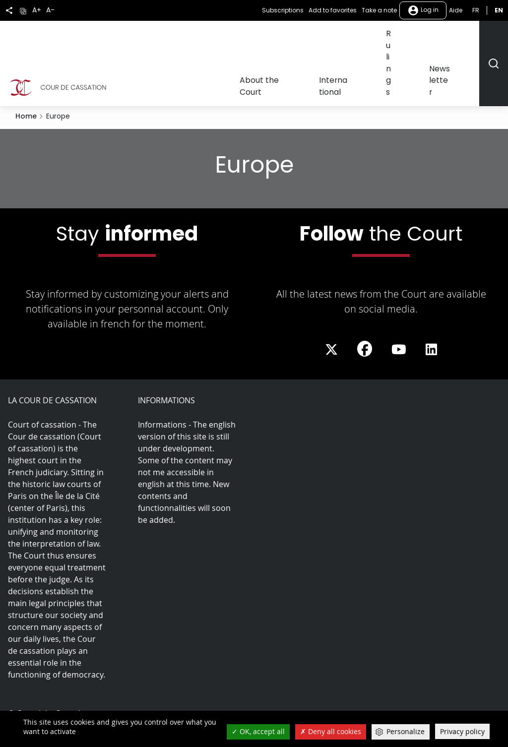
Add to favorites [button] (333, 10)
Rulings (418, 38)
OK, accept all (258, 731)
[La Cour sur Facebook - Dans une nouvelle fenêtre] (364, 300)
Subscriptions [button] (283, 10)
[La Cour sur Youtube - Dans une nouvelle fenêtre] (398, 301)
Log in (423, 10)
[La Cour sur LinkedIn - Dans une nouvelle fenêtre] (431, 301)
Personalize (405, 731)
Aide (455, 10)
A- (50, 10)
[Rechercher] (493, 39)
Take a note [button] (379, 10)
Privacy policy (462, 731)
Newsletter (457, 38)
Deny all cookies (330, 731)
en (499, 10)
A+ (36, 10)
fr (475, 10)
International (374, 38)
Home (26, 67)
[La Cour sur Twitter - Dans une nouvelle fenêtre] (331, 301)
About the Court (314, 38)
